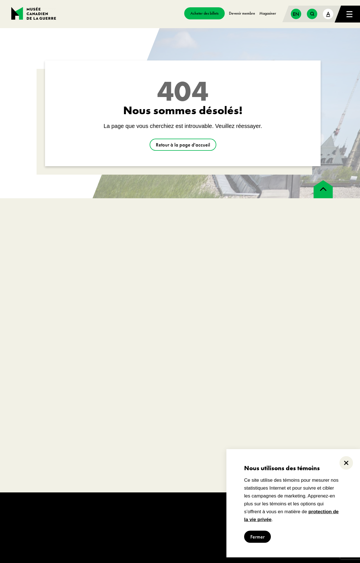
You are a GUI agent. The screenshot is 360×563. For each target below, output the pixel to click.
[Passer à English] (296, 14)
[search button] (312, 14)
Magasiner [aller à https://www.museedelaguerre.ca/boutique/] (267, 13)
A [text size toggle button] (328, 13)
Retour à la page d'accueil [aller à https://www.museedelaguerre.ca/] (183, 144)
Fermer (257, 536)
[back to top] (323, 189)
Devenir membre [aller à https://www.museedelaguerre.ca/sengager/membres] (242, 13)
